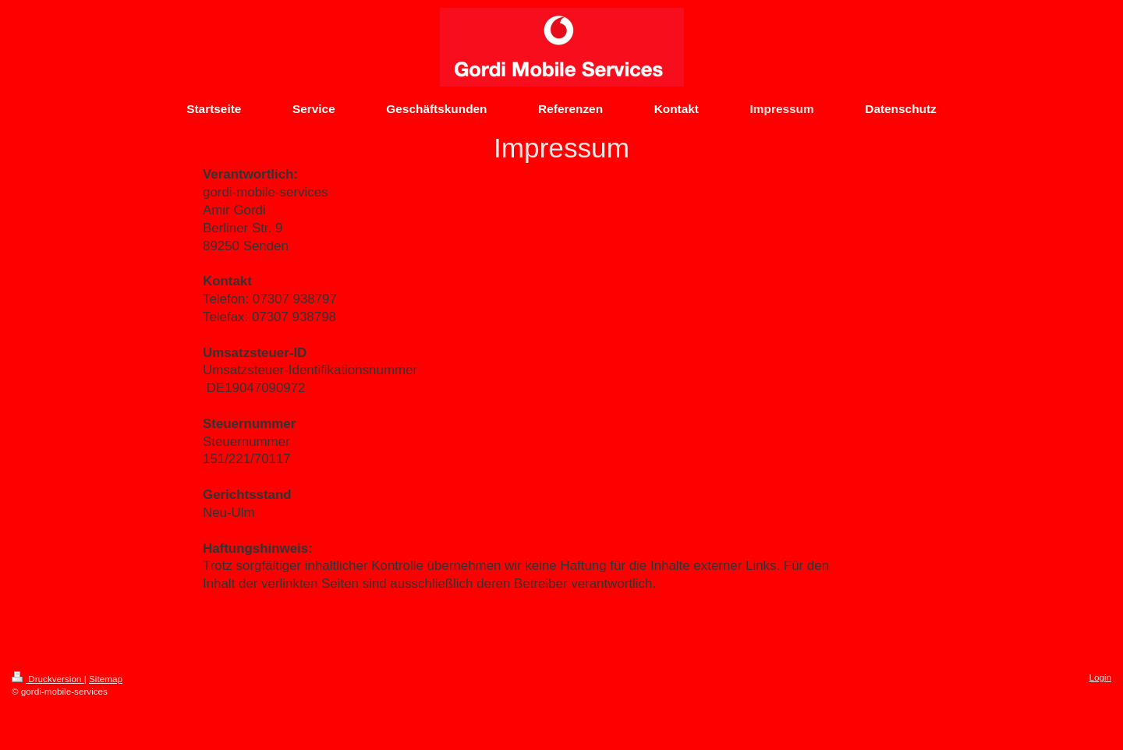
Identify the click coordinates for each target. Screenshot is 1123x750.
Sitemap (105, 679)
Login (1100, 677)
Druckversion (48, 679)
